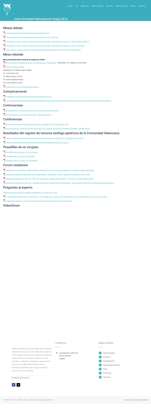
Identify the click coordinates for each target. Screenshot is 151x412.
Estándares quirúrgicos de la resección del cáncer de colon (29, 96)
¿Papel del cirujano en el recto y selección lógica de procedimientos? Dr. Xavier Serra (39, 201)
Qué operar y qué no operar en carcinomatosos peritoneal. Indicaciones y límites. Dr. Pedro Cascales (45, 46)
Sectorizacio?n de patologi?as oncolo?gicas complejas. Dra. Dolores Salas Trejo (37, 124)
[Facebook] (13, 385)
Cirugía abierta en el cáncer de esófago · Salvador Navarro (28, 115)
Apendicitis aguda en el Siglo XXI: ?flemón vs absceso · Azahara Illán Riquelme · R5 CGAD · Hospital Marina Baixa (50, 179)
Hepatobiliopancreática (111, 365)
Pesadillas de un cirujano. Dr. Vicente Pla (21, 160)
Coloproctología (109, 353)
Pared (105, 369)
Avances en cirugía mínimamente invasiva (22, 87)
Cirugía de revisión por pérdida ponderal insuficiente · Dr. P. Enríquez (32, 37)
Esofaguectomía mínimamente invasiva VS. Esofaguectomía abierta (32, 110)
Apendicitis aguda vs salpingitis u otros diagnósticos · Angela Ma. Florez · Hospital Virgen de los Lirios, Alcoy (48, 174)
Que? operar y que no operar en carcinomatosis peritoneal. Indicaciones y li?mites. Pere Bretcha (43, 50)
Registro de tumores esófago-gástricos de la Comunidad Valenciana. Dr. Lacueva (37, 142)
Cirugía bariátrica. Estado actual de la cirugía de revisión (27, 33)
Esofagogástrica (109, 361)
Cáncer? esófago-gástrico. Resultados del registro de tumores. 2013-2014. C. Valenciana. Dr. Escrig (44, 138)
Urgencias (106, 377)
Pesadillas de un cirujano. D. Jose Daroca (22, 152)
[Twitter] (18, 385)
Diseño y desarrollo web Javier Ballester (136, 400)
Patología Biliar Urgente (15, 67)
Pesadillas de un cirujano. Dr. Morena (20, 156)
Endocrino (106, 357)
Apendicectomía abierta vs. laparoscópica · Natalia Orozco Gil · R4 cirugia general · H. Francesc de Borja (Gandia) (50, 170)
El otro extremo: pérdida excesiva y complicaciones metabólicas (31, 63)
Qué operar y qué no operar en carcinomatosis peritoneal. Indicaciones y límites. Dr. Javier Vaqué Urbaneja (47, 41)
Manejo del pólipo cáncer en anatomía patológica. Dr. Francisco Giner (30, 192)
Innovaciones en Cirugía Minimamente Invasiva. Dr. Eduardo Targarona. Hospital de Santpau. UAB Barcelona (48, 128)
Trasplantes (107, 373)
